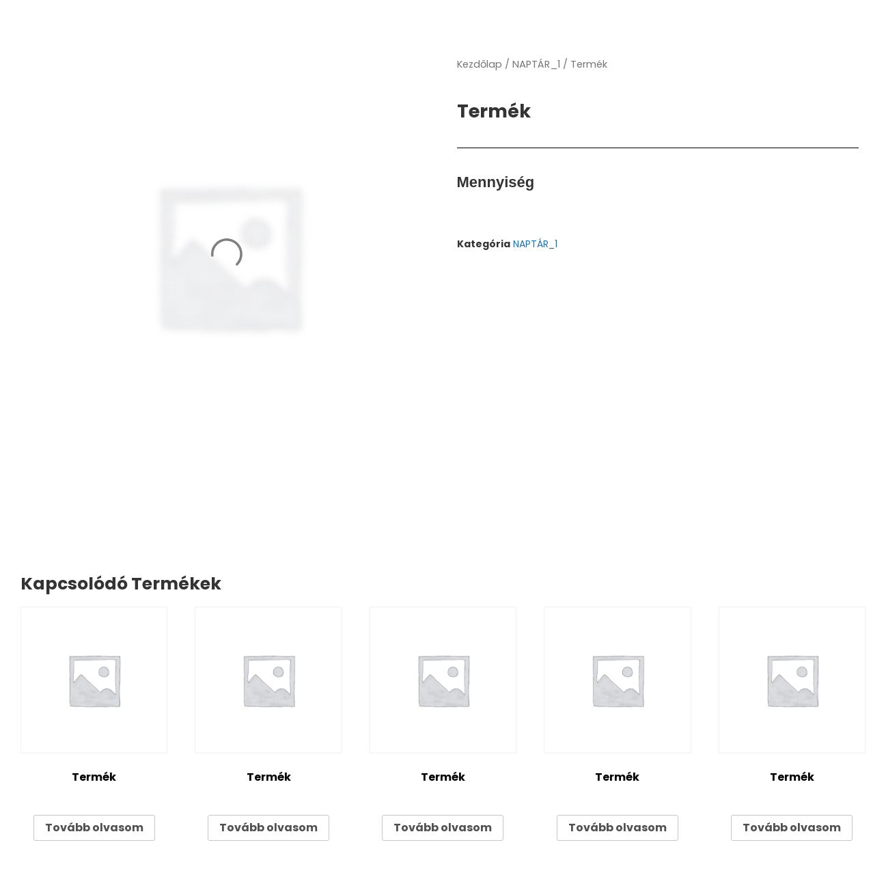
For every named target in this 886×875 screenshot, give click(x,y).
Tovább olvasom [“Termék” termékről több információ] (94, 827)
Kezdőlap (479, 64)
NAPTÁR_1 (536, 64)
